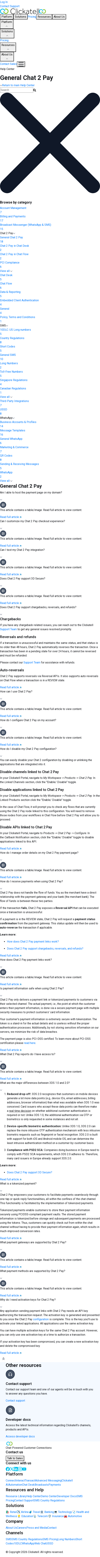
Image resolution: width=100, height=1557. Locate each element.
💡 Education (25, 1516)
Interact (20, 1480)
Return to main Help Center (17, 85)
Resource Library (16, 1496)
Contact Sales (8, 64)
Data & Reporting (50, 294)
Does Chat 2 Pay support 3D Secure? (29, 1172)
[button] (50, 496)
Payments (55, 1484)
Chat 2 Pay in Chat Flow (50, 257)
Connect (11, 1480)
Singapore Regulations (50, 382)
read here (29, 1043)
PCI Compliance (50, 265)
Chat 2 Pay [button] (7, 233)
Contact (52, 1527)
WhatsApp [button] (7, 418)
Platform (6, 24)
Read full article (10, 517)
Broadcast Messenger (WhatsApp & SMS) (50, 227)
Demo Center (49, 1496)
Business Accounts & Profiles (50, 424)
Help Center (33, 1496)
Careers (21, 1527)
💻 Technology (63, 1512)
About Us (7, 57)
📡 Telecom (40, 1516)
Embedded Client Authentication (50, 303)
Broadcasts (42, 1484)
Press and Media (36, 1527)
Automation (15, 1484)
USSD (50, 412)
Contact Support (9, 6)
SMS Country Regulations (49, 1500)
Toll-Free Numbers (50, 374)
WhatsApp (50, 475)
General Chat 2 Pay (50, 240)
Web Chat (40, 1543)
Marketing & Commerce (50, 450)
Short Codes (50, 349)
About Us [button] (59, 16)
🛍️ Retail (11, 1512)
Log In (4, 2)
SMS (9, 1539)
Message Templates (50, 433)
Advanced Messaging (48, 1480)
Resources (8, 47)
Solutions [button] (20, 16)
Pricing (32, 16)
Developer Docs (67, 1496)
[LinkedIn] (16, 1468)
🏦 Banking (47, 1512)
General (50, 311)
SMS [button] (4, 325)
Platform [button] (6, 16)
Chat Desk (50, 277)
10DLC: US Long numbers (50, 332)
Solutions (7, 34)
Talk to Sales (15, 1458)
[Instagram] (20, 1468)
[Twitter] (12, 1468)
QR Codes (50, 458)
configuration (41, 1319)
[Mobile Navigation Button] (21, 64)
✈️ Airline (23, 1512)
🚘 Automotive (73, 1516)
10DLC (18, 1543)
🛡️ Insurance (56, 1516)
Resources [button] (44, 16)
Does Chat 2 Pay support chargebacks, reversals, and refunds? (45, 948)
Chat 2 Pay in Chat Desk (50, 248)
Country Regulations (50, 340)
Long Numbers (50, 366)
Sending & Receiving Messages (50, 466)
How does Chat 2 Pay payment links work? (33, 941)
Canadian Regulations (50, 391)
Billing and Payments (50, 219)
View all (6, 271)
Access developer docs (20, 1436)
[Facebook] (8, 1468)
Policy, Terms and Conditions (50, 319)
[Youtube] (24, 1468)
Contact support (15, 1400)
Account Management (50, 210)
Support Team (8, 629)
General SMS (50, 357)
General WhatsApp (50, 441)
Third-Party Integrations (50, 403)
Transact (30, 1480)
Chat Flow (50, 286)
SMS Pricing (50, 1539)
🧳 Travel (34, 1512)
